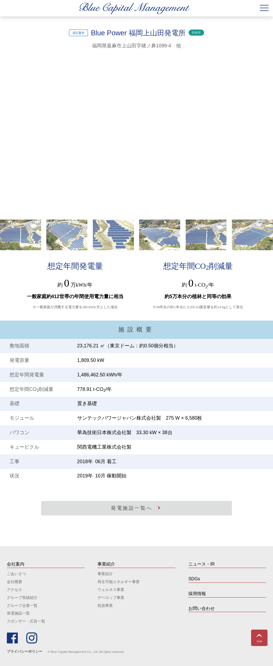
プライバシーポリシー (24, 651)
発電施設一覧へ (131, 508)
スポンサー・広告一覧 (26, 621)
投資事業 (105, 605)
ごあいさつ (16, 574)
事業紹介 (105, 574)
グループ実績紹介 (22, 597)
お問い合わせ (201, 608)
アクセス (14, 589)
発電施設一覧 (18, 613)
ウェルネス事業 (110, 589)
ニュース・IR (201, 564)
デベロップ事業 (110, 597)
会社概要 (14, 581)
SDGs (194, 578)
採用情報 (197, 593)
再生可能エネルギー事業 (118, 581)
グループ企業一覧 (22, 605)
